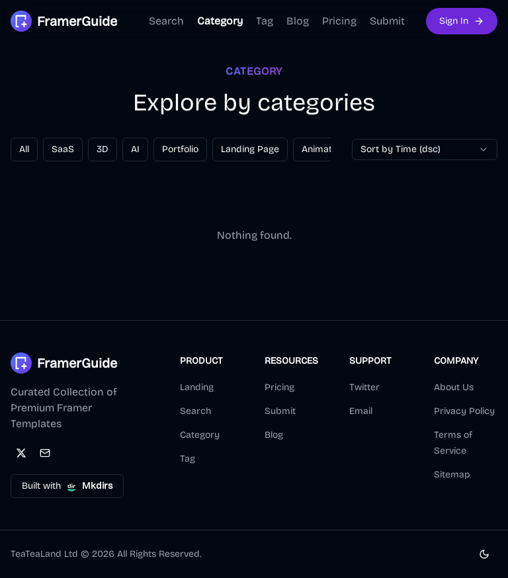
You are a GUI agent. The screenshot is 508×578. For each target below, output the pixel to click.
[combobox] (424, 149)
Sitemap (452, 474)
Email (360, 411)
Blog (297, 21)
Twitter (364, 387)
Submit (387, 21)
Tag (264, 21)
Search (166, 21)
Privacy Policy (464, 411)
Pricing (339, 21)
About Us (454, 387)
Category (220, 21)
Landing (197, 387)
